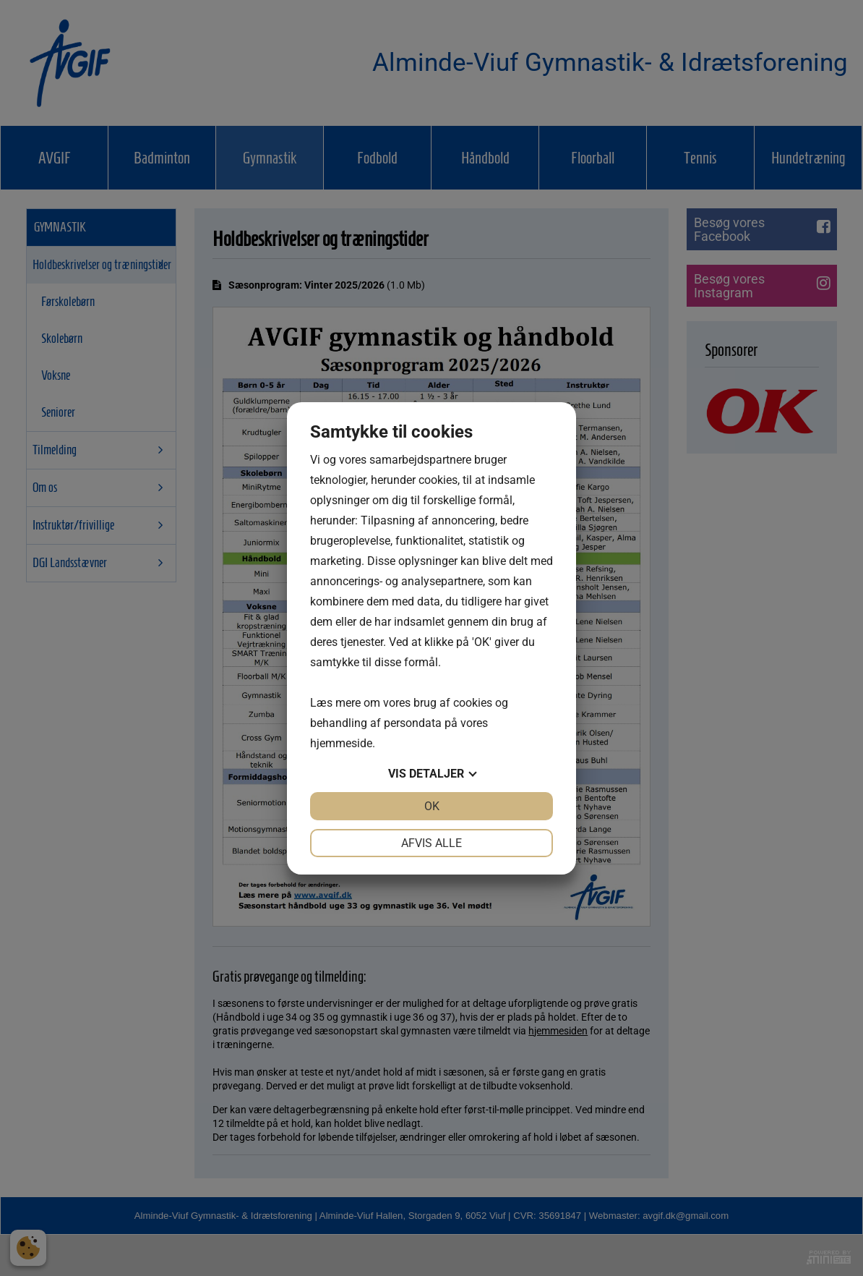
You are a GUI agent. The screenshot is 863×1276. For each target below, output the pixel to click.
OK (431, 806)
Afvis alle (431, 843)
